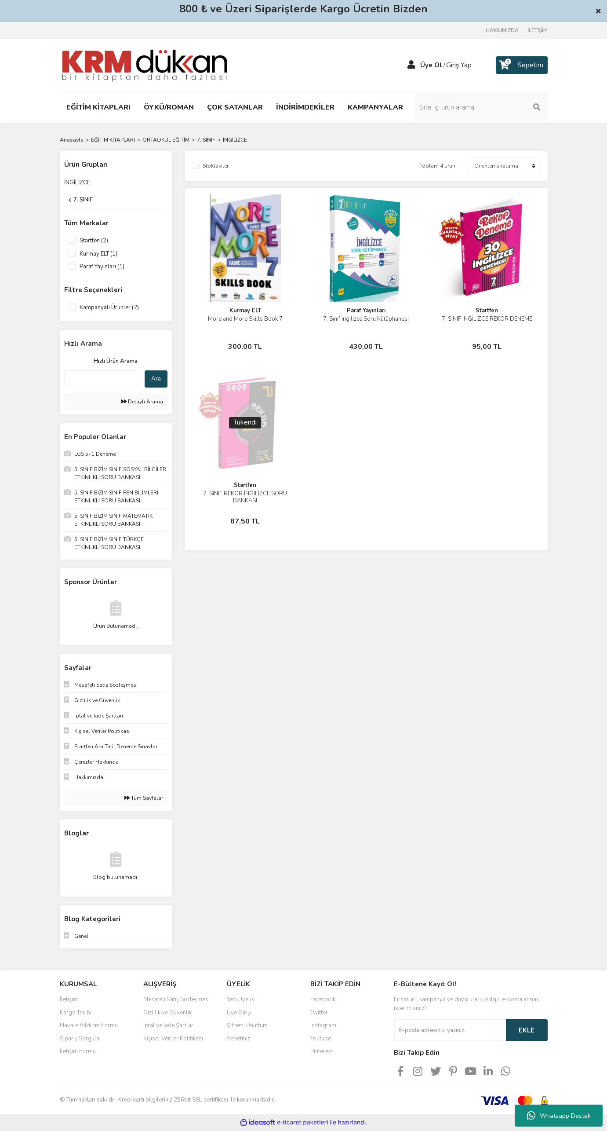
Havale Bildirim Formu (89, 1025)
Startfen (487, 311)
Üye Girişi (239, 1013)
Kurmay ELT (245, 311)
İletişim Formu (78, 1051)
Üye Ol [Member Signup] (431, 65)
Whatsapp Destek (559, 1115)
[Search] (488, 107)
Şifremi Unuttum (247, 1025)
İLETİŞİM (537, 30)
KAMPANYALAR (375, 107)
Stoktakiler (216, 165)
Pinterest (321, 1051)
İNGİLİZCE (235, 139)
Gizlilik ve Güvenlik (167, 1013)
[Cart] (522, 65)
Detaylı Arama (142, 401)
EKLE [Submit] (526, 1030)
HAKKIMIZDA (502, 30)
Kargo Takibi (75, 1013)
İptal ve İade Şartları (169, 1025)
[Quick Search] (101, 378)
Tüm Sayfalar (143, 798)
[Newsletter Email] (450, 1030)
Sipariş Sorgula (79, 1039)
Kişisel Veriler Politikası (173, 1039)
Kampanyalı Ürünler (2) (109, 307)
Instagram (323, 1025)
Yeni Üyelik (240, 999)
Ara (156, 379)
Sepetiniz (238, 1039)
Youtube (320, 1039)
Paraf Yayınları (366, 311)
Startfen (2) (94, 241)
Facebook (322, 999)
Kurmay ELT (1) (98, 254)
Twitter (319, 1013)
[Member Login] (411, 65)
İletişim (69, 999)
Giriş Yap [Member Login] (459, 65)
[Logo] (145, 64)
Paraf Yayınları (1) (102, 267)
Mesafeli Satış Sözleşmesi (176, 999)
